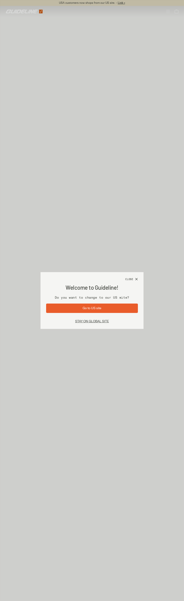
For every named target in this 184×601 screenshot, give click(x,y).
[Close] (131, 279)
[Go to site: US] (92, 308)
